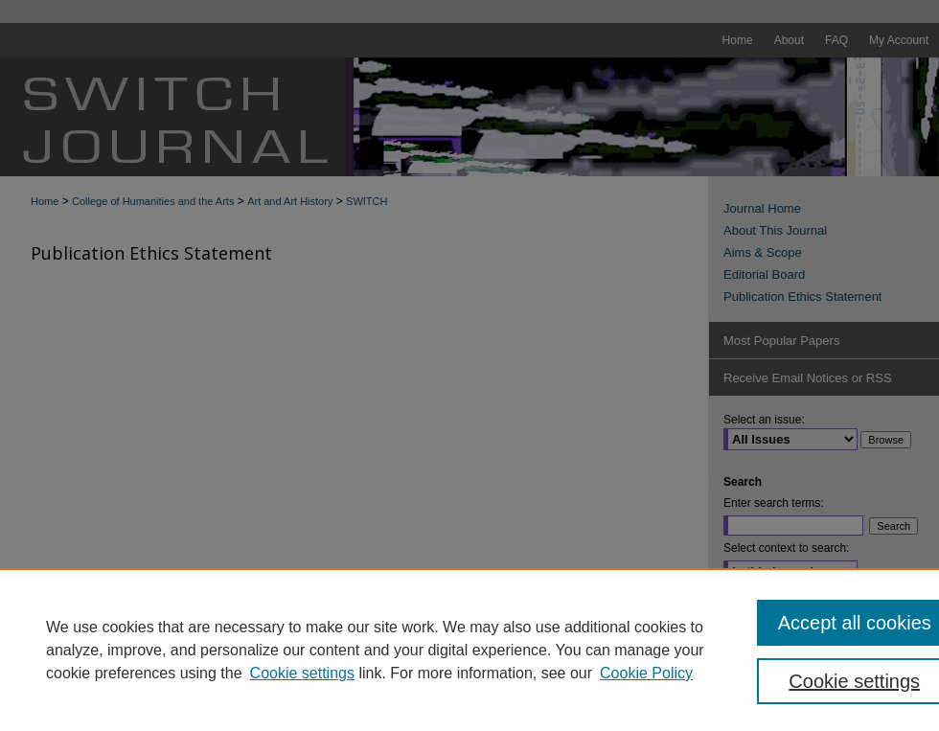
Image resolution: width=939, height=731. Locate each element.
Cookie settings (302, 673)
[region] (469, 649)
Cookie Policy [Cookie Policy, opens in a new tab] (646, 673)
